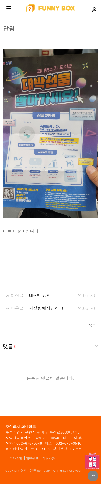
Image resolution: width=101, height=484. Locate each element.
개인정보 (32, 458)
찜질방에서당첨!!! (46, 308)
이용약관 (48, 458)
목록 (92, 325)
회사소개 (15, 458)
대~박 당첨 (40, 295)
